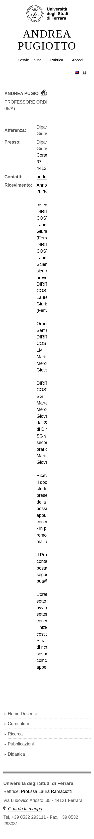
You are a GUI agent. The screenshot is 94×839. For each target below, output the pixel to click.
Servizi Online (29, 60)
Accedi (77, 60)
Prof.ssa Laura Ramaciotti (46, 791)
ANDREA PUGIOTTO (47, 40)
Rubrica (56, 60)
